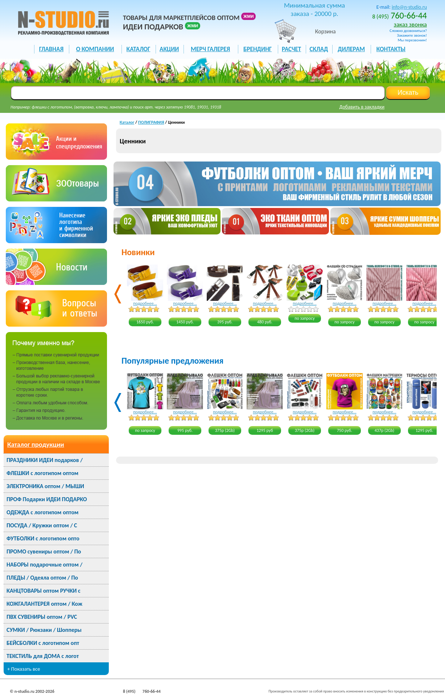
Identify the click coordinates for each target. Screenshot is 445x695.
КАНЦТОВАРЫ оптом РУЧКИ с (44, 590)
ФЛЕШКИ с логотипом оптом (42, 473)
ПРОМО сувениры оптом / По (44, 551)
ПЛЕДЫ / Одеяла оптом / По (42, 577)
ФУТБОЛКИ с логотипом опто (43, 538)
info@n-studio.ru (409, 7)
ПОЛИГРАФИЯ (151, 122)
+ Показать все (23, 669)
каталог (139, 49)
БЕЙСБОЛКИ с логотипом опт (43, 642)
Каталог (127, 122)
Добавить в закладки (362, 107)
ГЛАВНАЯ (51, 49)
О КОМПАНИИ (95, 49)
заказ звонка (410, 24)
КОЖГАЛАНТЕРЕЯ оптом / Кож (44, 603)
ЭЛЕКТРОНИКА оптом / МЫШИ (45, 486)
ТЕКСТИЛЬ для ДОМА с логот (43, 656)
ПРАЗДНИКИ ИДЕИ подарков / (45, 460)
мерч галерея (210, 49)
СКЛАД (318, 49)
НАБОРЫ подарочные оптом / (44, 564)
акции (169, 49)
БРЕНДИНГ (257, 49)
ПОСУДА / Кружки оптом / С (42, 525)
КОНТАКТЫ (390, 49)
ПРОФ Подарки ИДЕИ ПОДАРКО (47, 499)
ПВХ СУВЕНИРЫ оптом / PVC (42, 616)
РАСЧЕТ (291, 49)
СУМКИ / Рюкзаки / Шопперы (44, 629)
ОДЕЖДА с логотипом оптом (42, 512)
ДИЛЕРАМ (351, 49)
